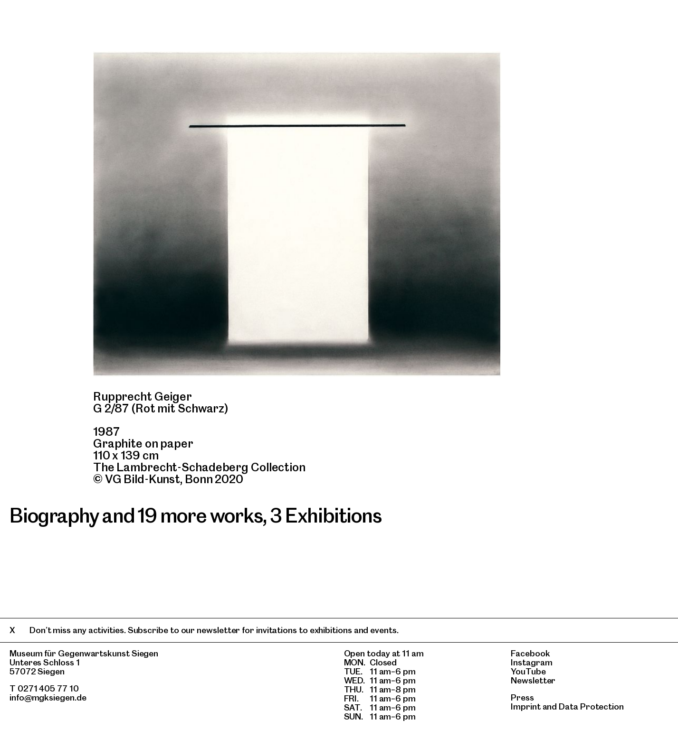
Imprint (525, 706)
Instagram (531, 662)
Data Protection (591, 706)
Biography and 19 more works (136, 515)
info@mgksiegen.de (48, 697)
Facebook (530, 653)
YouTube (528, 671)
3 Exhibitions (325, 515)
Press (522, 697)
